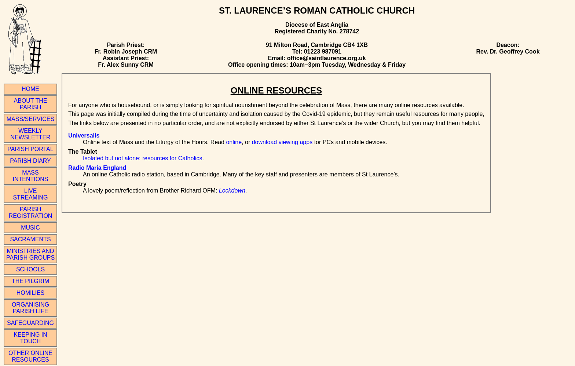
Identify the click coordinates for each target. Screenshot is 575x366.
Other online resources (30, 356)
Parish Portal (30, 149)
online (234, 142)
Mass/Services (30, 119)
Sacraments (30, 239)
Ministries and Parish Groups (30, 254)
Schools (30, 269)
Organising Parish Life (30, 307)
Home (30, 89)
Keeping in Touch (30, 338)
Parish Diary (30, 161)
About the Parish (30, 104)
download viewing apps (282, 142)
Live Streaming (30, 194)
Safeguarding (30, 323)
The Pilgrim (30, 281)
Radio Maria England (97, 168)
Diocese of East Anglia (316, 25)
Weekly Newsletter (30, 134)
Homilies (30, 293)
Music (30, 227)
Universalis (83, 135)
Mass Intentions (30, 175)
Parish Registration (30, 212)
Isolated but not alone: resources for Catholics (142, 158)
